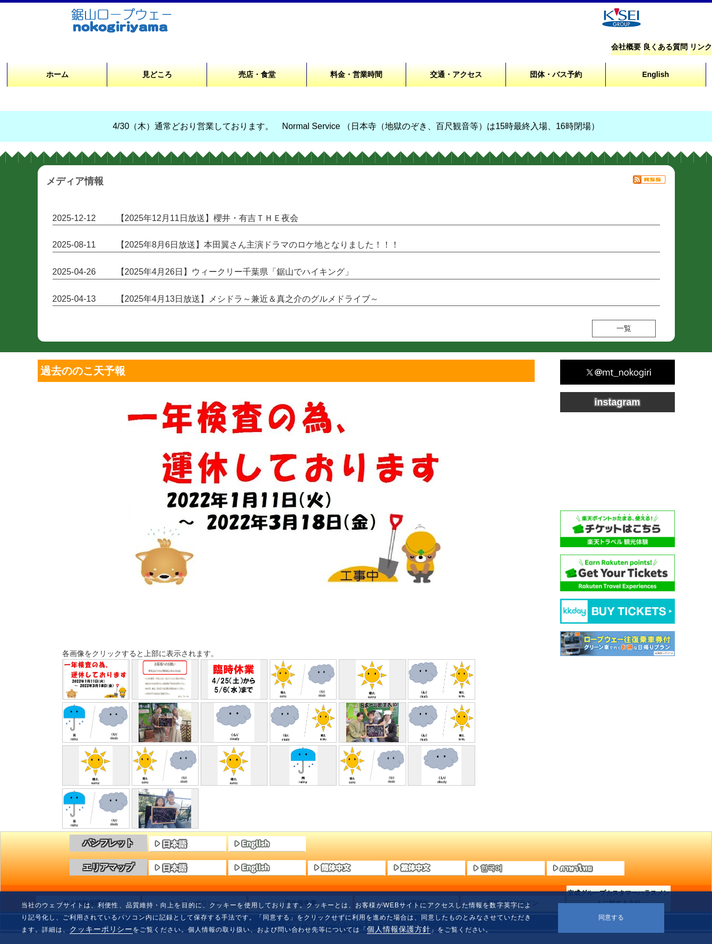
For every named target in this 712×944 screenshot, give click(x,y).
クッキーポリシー (101, 929)
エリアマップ (108, 867)
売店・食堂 (257, 74)
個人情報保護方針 (399, 929)
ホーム (57, 74)
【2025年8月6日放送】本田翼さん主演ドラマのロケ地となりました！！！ (257, 244)
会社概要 (626, 46)
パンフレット (108, 842)
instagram (617, 402)
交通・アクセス (456, 74)
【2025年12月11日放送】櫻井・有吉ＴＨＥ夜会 (207, 218)
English (655, 74)
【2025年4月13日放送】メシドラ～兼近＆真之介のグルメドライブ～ (247, 298)
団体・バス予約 (556, 74)
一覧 (623, 328)
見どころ (157, 74)
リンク (701, 46)
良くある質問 (665, 46)
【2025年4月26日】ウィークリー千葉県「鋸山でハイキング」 (234, 271)
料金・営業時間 (356, 74)
